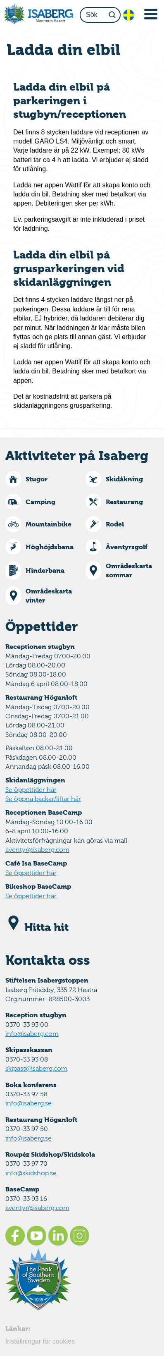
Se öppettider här (31, 789)
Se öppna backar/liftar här (43, 798)
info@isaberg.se (28, 1103)
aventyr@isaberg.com (37, 849)
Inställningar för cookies (40, 1341)
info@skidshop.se (31, 1173)
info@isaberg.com (32, 1033)
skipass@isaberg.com (36, 1068)
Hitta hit (37, 927)
